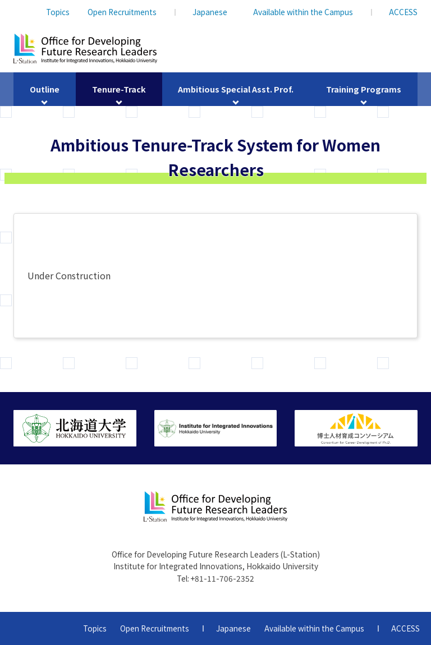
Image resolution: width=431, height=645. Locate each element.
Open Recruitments (122, 11)
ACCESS (403, 11)
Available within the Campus (303, 11)
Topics (58, 11)
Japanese (209, 11)
